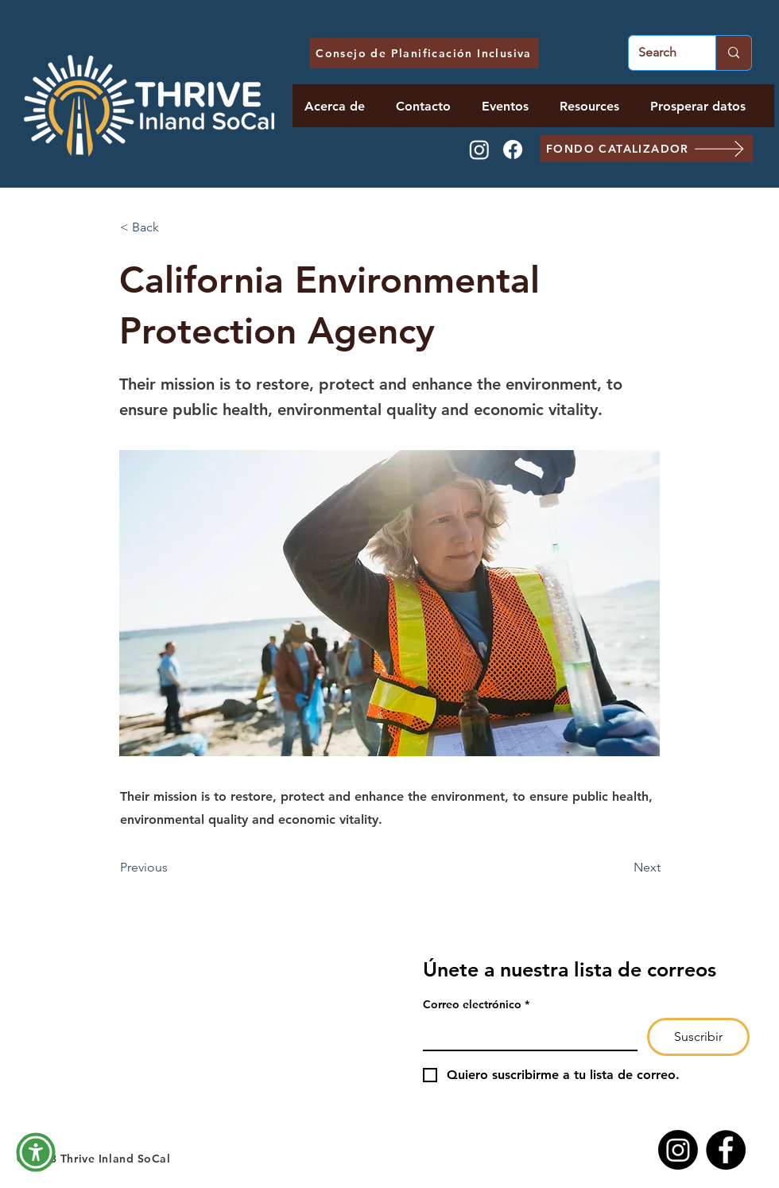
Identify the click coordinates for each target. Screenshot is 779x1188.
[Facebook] (512, 149)
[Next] (621, 867)
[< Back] (172, 227)
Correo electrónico (476, 1004)
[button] (36, 1152)
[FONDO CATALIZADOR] (646, 148)
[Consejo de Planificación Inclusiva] (424, 52)
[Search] (660, 53)
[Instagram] (479, 149)
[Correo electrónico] (525, 1034)
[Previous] (172, 867)
